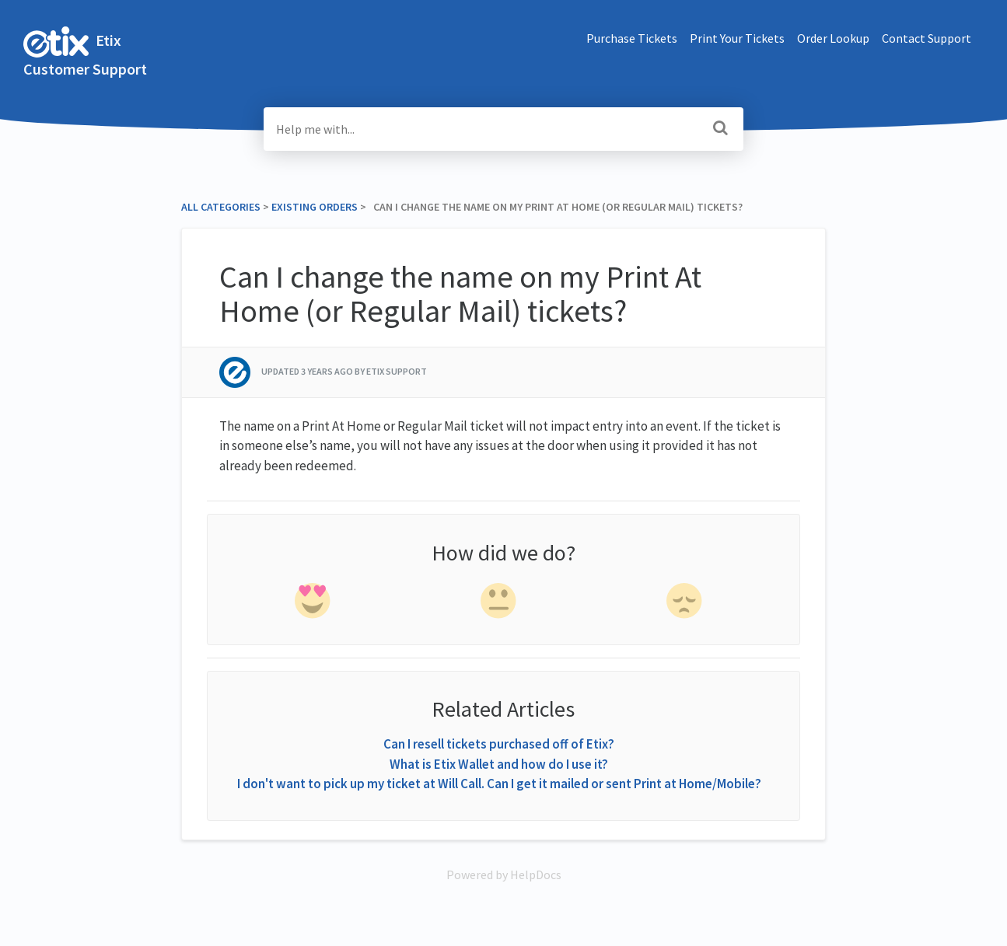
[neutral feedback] (500, 604)
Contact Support (926, 38)
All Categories (220, 207)
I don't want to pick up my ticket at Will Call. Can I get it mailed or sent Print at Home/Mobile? (499, 783)
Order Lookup (833, 38)
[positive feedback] (313, 604)
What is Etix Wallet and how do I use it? (499, 764)
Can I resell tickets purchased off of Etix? (498, 743)
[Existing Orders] (314, 207)
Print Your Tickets (737, 38)
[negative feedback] (686, 604)
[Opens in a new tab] (503, 874)
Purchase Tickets (631, 38)
